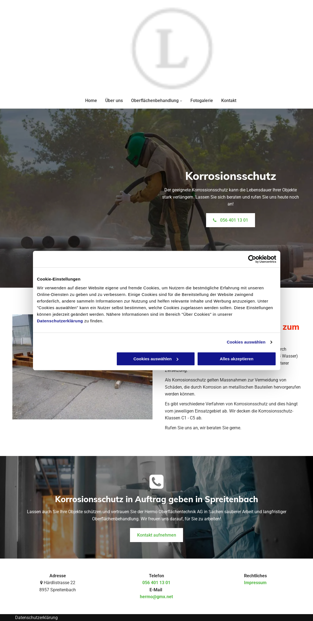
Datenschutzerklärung (60, 320)
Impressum (255, 582)
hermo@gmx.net (156, 596)
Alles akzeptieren (237, 358)
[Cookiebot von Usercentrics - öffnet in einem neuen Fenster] (252, 259)
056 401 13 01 (156, 582)
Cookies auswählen (246, 342)
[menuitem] (87, 100)
